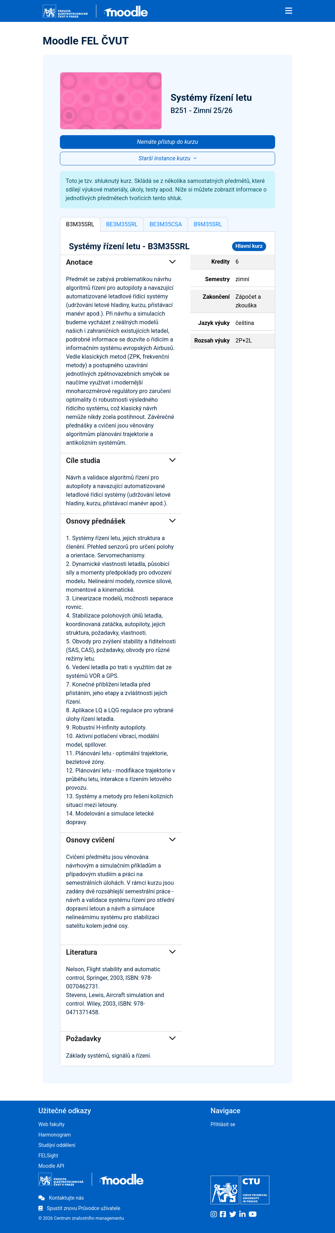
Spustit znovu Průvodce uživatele (79, 1208)
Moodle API (51, 1166)
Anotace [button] (121, 262)
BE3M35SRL (122, 224)
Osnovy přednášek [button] (121, 521)
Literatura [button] (121, 952)
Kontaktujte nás (61, 1198)
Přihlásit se (223, 1124)
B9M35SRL (208, 224)
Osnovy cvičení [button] (121, 840)
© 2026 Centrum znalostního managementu (81, 1218)
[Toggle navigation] (288, 11)
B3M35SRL (80, 224)
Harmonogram (54, 1135)
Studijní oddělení (56, 1145)
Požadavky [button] (121, 1038)
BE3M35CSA (166, 224)
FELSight (48, 1155)
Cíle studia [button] (121, 460)
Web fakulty (51, 1124)
